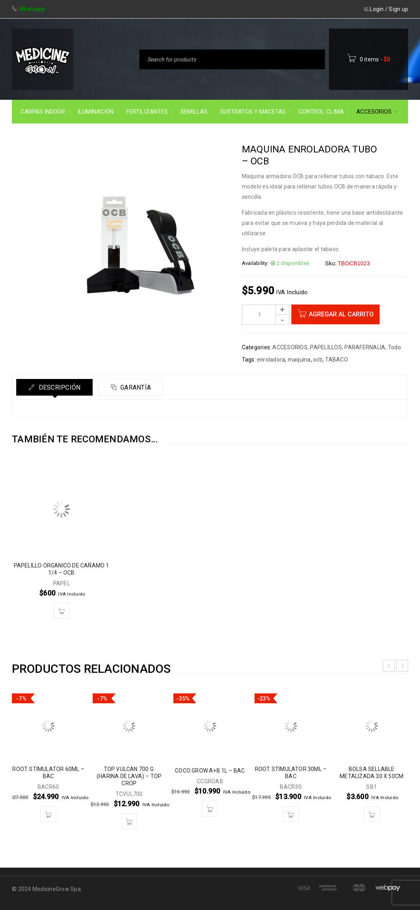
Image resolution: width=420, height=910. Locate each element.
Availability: (255, 263)
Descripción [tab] (58, 387)
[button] (61, 611)
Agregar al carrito (341, 314)
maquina (299, 359)
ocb (318, 359)
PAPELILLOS (326, 347)
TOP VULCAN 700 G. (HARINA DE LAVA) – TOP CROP (129, 776)
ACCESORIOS (290, 347)
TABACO (336, 359)
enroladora (271, 359)
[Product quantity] (265, 315)
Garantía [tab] (135, 387)
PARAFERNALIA (364, 347)
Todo (394, 347)
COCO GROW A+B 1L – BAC (210, 770)
